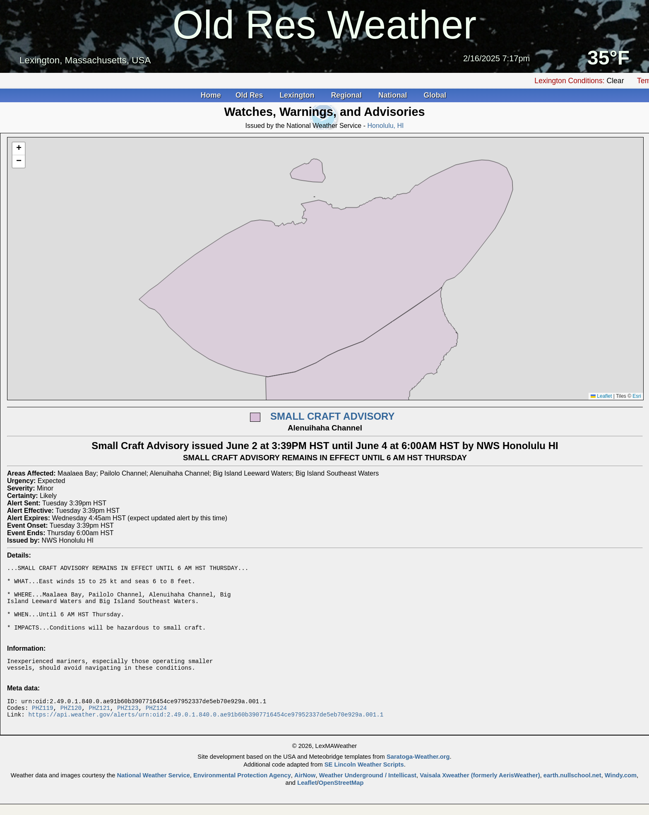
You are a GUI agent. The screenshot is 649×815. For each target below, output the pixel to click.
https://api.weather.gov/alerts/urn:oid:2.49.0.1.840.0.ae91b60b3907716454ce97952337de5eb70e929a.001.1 (205, 733)
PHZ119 (42, 725)
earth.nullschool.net (572, 794)
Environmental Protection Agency (242, 794)
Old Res (250, 95)
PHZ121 (99, 725)
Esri (636, 396)
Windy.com (621, 794)
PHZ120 (71, 725)
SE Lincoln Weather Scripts (364, 783)
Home (211, 95)
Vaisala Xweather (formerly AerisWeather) (480, 794)
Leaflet (601, 396)
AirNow (305, 794)
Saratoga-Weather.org (418, 775)
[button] (18, 148)
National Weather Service (153, 794)
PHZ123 (127, 725)
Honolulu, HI (385, 125)
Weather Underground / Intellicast (367, 794)
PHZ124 (156, 725)
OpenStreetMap (341, 801)
